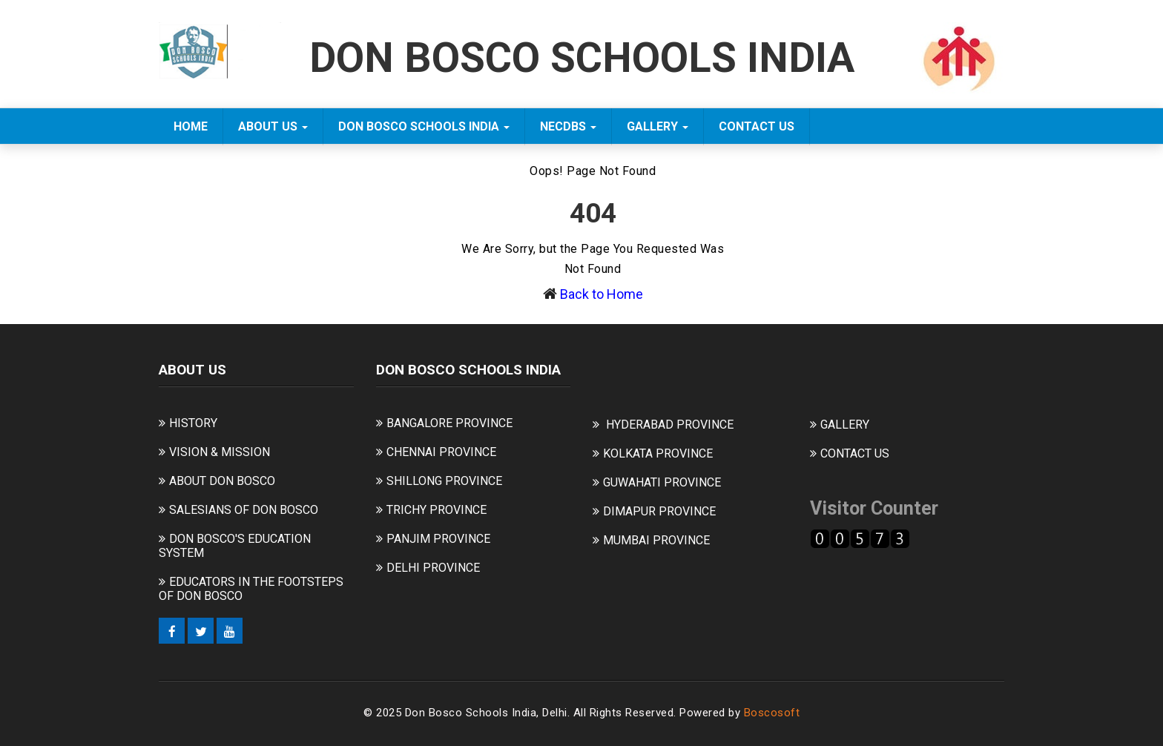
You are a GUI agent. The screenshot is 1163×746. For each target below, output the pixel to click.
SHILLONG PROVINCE (444, 481)
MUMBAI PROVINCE (656, 540)
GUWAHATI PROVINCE (662, 482)
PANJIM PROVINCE (438, 539)
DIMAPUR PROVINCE (659, 511)
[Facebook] (172, 631)
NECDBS (568, 126)
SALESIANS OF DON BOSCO (243, 510)
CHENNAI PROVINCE (441, 452)
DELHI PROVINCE (433, 568)
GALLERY (657, 126)
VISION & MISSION (219, 452)
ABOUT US (273, 126)
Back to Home (601, 294)
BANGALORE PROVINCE (449, 423)
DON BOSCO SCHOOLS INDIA (424, 126)
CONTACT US (756, 126)
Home (191, 126)
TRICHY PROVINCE (436, 510)
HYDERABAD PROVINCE (670, 424)
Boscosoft (772, 712)
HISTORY (193, 423)
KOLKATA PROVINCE (658, 453)
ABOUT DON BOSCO (222, 481)
